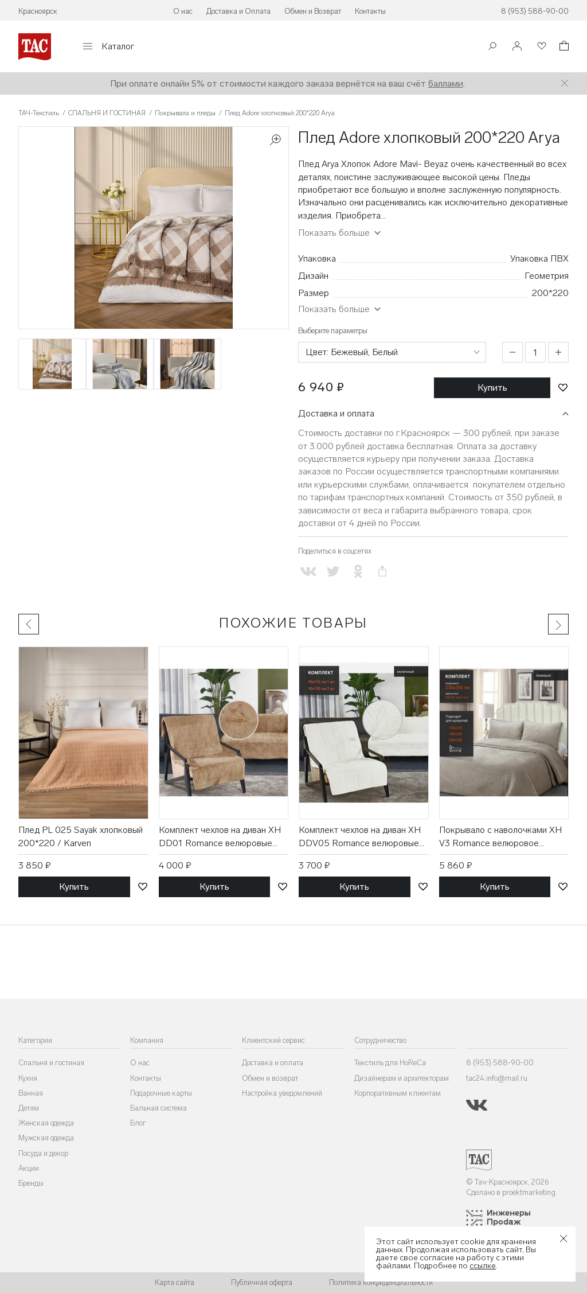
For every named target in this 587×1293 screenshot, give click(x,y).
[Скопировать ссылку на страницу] (383, 572)
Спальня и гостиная (51, 1062)
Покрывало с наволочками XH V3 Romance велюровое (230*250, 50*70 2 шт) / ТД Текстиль (500, 837)
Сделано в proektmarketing (510, 1192)
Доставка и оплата (336, 413)
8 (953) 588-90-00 (535, 11)
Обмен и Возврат (312, 11)
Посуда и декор (43, 1153)
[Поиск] (492, 47)
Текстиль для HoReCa (390, 1062)
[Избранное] (540, 46)
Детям (28, 1108)
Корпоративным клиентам (397, 1093)
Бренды (31, 1183)
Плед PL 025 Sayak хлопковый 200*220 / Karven (80, 836)
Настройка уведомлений (282, 1093)
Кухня (27, 1078)
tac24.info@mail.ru (496, 1078)
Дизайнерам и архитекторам (401, 1078)
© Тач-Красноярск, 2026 (507, 1182)
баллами (445, 83)
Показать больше (334, 232)
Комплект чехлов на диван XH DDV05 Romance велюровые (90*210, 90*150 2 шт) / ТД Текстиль (360, 837)
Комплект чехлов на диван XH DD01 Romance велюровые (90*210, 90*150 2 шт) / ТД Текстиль (220, 837)
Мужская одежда (46, 1138)
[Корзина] (563, 47)
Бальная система (158, 1108)
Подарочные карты (161, 1093)
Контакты (370, 11)
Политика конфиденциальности (381, 1282)
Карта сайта (174, 1282)
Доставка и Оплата (238, 11)
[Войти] (517, 46)
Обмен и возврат (270, 1078)
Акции (28, 1168)
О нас (183, 11)
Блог (138, 1123)
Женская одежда (46, 1123)
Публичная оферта (261, 1282)
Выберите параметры (332, 330)
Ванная (30, 1093)
